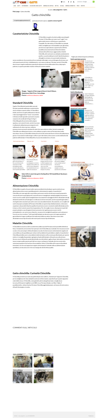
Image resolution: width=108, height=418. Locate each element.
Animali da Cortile (48, 5)
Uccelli (62, 5)
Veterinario (25, 5)
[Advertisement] (30, 9)
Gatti (18, 5)
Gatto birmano (38, 354)
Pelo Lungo (16, 11)
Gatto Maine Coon (40, 370)
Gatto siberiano (18, 370)
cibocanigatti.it (57, 10)
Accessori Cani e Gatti (36, 5)
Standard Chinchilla (23, 102)
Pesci (78, 5)
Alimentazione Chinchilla (26, 185)
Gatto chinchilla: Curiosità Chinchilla (31, 273)
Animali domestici (70, 5)
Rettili (57, 5)
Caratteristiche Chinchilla (26, 33)
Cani (14, 5)
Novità (83, 5)
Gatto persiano (17, 354)
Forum (63, 1)
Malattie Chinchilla (22, 223)
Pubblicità (91, 416)
